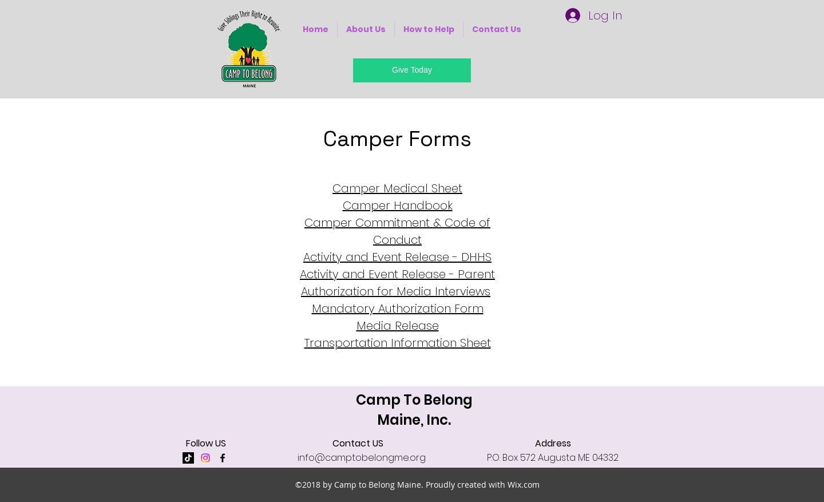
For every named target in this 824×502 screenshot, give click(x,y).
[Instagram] (205, 458)
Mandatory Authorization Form (398, 309)
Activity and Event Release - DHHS (397, 257)
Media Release (397, 326)
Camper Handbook (398, 205)
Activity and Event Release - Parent (397, 274)
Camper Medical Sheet (397, 188)
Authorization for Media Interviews (395, 291)
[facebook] (222, 458)
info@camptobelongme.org (362, 457)
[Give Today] (412, 70)
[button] (366, 29)
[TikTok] (188, 458)
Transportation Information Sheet (397, 343)
